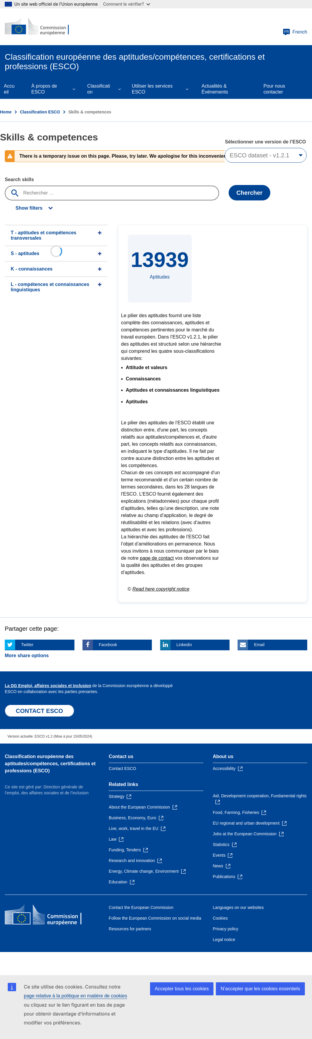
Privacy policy (225, 928)
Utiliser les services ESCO (152, 88)
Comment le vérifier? (126, 4)
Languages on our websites (238, 907)
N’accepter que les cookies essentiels (260, 988)
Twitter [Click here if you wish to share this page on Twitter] (27, 644)
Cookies (220, 918)
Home (6, 112)
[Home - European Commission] (41, 27)
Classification (98, 88)
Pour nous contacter (274, 88)
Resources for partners (130, 928)
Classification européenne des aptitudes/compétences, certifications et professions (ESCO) (50, 763)
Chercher (249, 192)
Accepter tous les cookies (182, 988)
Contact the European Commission (141, 907)
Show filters (29, 208)
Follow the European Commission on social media (155, 918)
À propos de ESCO (44, 88)
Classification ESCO (40, 112)
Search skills (19, 179)
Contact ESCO (122, 768)
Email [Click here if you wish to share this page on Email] (259, 644)
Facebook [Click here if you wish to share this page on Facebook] (108, 644)
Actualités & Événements (215, 88)
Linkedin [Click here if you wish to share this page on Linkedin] (184, 644)
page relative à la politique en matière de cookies (75, 995)
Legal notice (224, 939)
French (295, 32)
